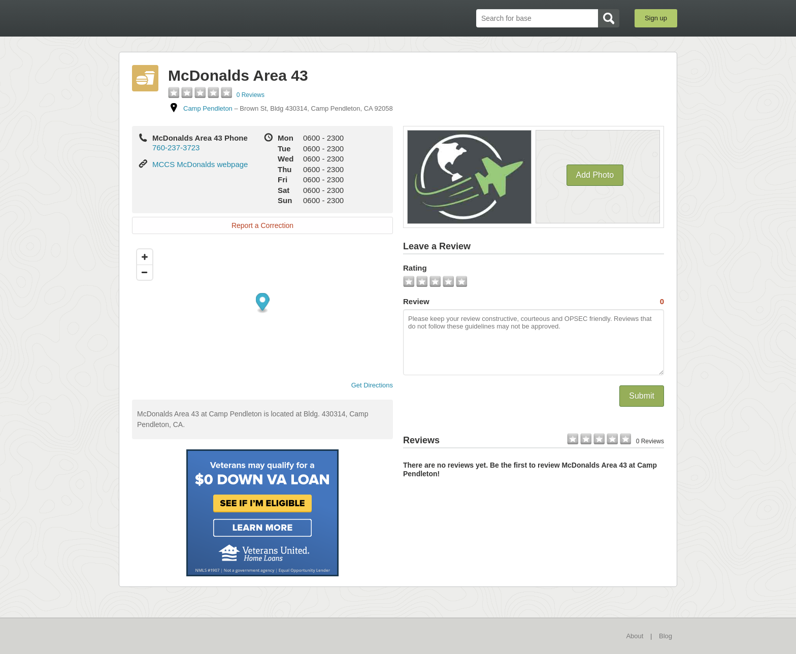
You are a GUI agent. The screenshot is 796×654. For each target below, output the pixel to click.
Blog (665, 636)
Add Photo (595, 175)
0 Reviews (250, 95)
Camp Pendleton (208, 108)
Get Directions (368, 385)
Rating (415, 268)
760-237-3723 (176, 147)
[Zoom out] (144, 272)
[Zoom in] (144, 257)
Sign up (656, 18)
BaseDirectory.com (193, 17)
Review (533, 301)
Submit (641, 395)
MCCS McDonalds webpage (200, 164)
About (634, 636)
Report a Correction (262, 225)
